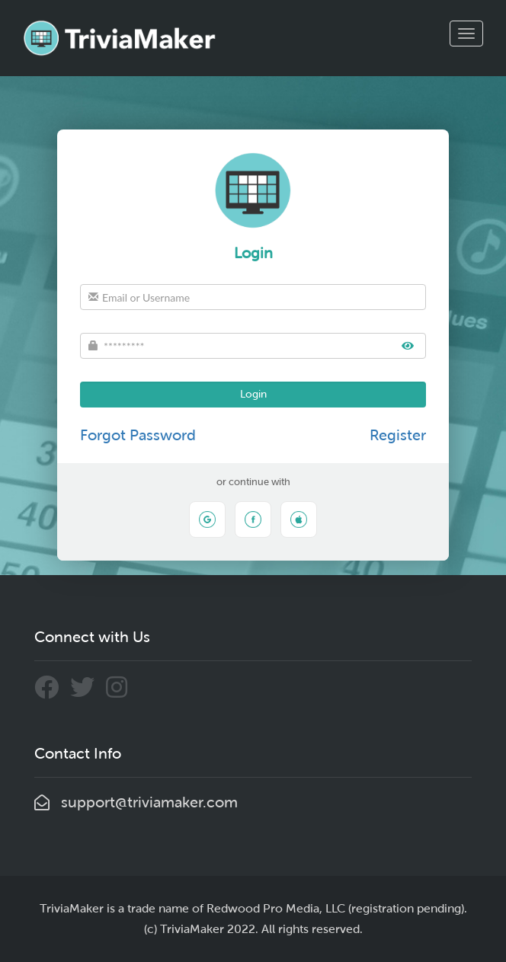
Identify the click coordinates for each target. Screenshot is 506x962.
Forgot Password (138, 435)
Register (398, 435)
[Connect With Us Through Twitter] (88, 690)
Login (253, 394)
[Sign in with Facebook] (253, 519)
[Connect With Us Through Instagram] (120, 690)
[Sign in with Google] (207, 519)
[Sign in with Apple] (298, 519)
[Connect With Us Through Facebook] (52, 690)
